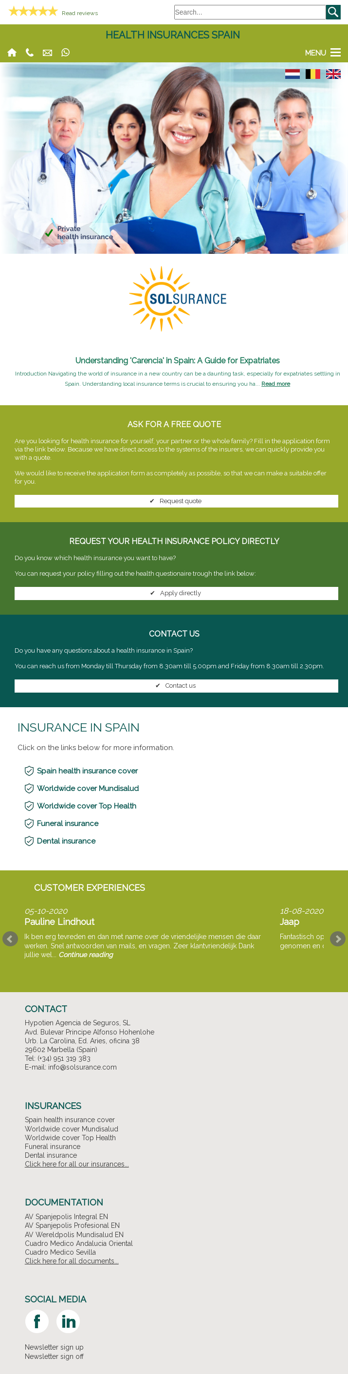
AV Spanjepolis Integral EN (66, 1217)
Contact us (174, 685)
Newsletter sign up (54, 1347)
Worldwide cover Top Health (86, 806)
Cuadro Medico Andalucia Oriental (79, 1243)
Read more (275, 383)
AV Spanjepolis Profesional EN (72, 1225)
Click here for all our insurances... (77, 1164)
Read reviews (80, 13)
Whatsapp (65, 52)
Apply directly (174, 593)
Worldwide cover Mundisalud (88, 788)
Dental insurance (66, 841)
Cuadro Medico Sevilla (60, 1252)
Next (338, 939)
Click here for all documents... (72, 1261)
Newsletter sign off (54, 1356)
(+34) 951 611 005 (30, 52)
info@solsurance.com (47, 52)
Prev (10, 939)
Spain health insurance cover (87, 771)
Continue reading (85, 955)
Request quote (174, 501)
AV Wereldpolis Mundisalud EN (74, 1235)
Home (12, 52)
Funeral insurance (67, 823)
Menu (315, 52)
